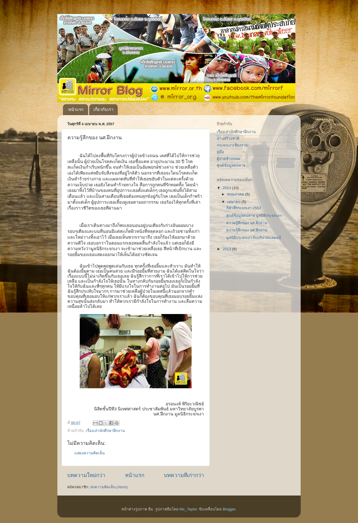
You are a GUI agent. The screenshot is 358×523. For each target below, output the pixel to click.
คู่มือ (220, 152)
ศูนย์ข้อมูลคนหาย (231, 165)
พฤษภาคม (236, 194)
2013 (227, 249)
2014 (227, 188)
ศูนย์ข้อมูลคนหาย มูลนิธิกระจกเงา (254, 215)
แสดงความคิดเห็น (89, 453)
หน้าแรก (76, 109)
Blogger (229, 509)
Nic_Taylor (188, 509)
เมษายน (234, 202)
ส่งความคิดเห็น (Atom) (109, 487)
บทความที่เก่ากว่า (184, 475)
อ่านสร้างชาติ (228, 138)
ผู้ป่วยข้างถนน (228, 159)
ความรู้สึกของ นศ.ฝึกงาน (246, 223)
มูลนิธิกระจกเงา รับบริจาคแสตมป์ (253, 238)
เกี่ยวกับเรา (103, 109)
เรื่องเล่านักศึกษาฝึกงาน (105, 431)
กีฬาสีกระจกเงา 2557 (243, 208)
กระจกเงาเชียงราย (232, 145)
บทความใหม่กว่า (86, 475)
